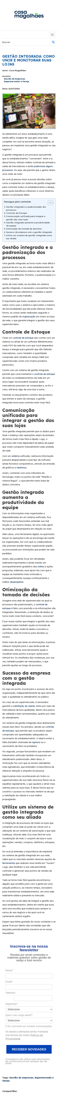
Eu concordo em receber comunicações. (28, 1026)
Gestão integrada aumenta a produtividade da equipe (28, 224)
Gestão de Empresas (14, 79)
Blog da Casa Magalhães (29, 16)
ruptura (35, 742)
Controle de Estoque (16, 213)
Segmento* (11, 1004)
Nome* (9, 970)
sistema (16, 456)
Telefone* (10, 993)
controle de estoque (23, 337)
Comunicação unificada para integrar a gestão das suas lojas (25, 218)
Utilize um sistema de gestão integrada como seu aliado (29, 237)
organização (28, 316)
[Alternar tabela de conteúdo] (48, 202)
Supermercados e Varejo (16, 81)
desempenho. (17, 582)
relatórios (21, 467)
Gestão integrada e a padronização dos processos (26, 208)
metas (41, 566)
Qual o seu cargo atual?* (19, 1015)
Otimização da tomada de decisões (24, 228)
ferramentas (8, 863)
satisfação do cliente (24, 706)
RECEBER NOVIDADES (29, 1049)
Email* (9, 981)
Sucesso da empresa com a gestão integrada (29, 232)
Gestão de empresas (21, 1077)
